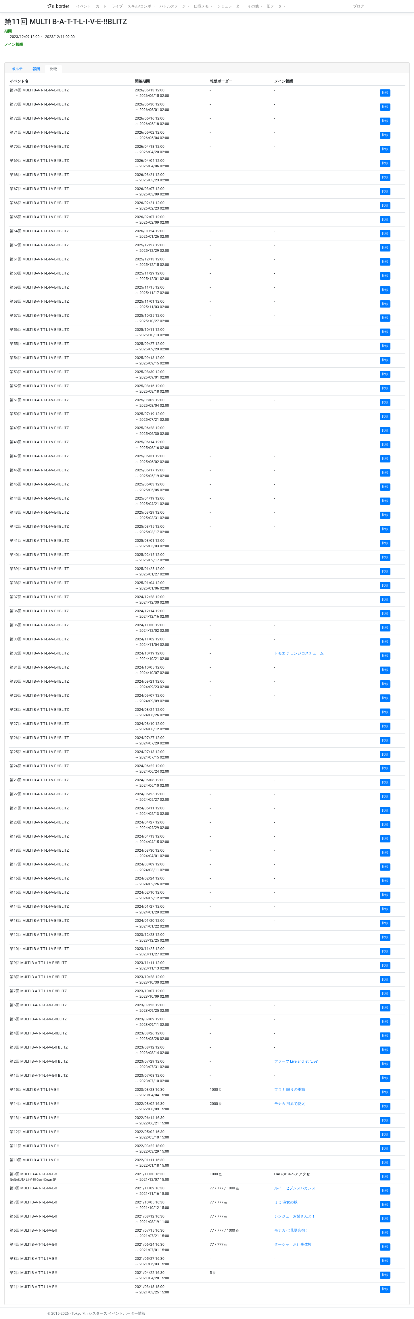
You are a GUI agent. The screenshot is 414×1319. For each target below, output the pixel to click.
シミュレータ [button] (228, 6)
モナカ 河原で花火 (289, 1103)
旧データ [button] (275, 6)
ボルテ (17, 69)
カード (101, 6)
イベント (83, 6)
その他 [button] (254, 6)
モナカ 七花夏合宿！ (291, 1230)
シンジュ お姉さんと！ (294, 1216)
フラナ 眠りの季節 (289, 1089)
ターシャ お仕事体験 (293, 1244)
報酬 (36, 69)
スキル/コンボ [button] (139, 6)
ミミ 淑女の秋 (286, 1202)
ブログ (358, 6)
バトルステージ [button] (173, 6)
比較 (53, 69)
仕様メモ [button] (202, 6)
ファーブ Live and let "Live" (296, 1061)
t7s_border (58, 6)
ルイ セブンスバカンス (294, 1188)
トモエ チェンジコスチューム (299, 653)
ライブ (117, 6)
